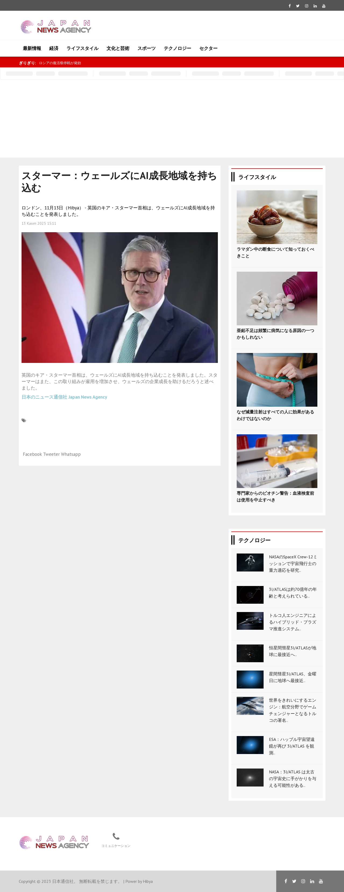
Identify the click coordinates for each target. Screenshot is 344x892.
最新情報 (32, 48)
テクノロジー (177, 48)
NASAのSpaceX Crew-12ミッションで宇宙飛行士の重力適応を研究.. (293, 563)
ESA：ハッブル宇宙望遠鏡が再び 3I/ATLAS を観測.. (292, 746)
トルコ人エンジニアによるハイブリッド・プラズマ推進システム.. (292, 622)
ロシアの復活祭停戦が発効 (60, 63)
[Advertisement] (172, 120)
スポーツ (146, 48)
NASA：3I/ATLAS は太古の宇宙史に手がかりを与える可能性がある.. (292, 778)
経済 (53, 48)
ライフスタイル (82, 48)
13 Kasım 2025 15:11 (39, 223)
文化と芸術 (118, 48)
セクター (208, 48)
